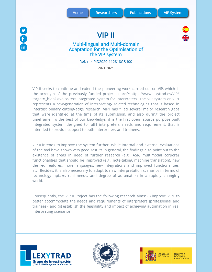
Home (78, 12)
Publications (140, 12)
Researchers (106, 12)
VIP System (173, 12)
